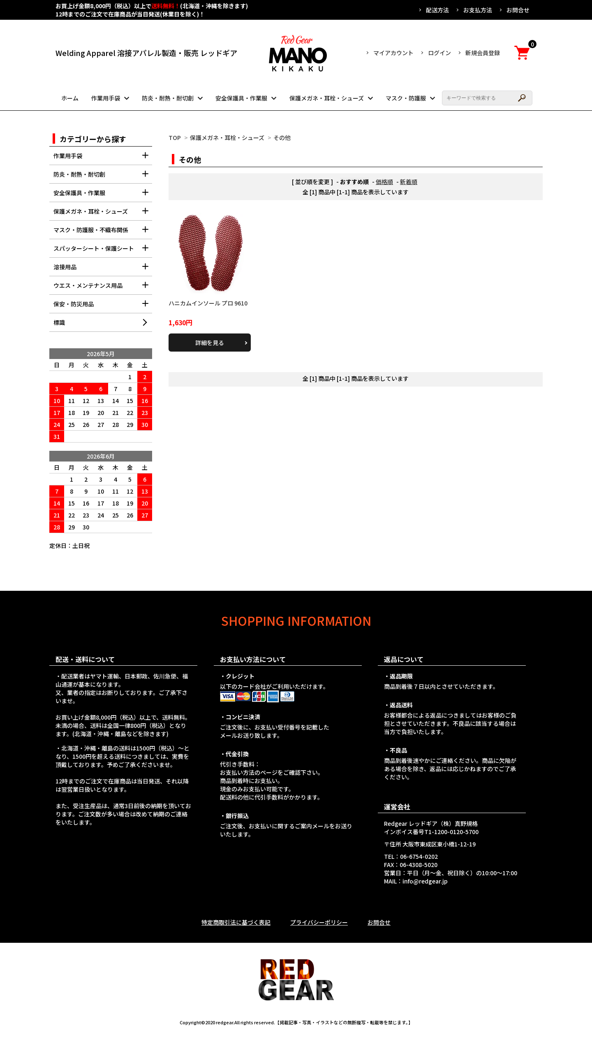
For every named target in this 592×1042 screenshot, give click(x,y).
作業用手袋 (105, 98)
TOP (175, 137)
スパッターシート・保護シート (102, 251)
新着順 (408, 181)
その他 (282, 137)
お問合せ (518, 10)
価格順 (384, 181)
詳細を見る (209, 342)
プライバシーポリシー (319, 922)
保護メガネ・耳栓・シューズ (326, 98)
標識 (59, 322)
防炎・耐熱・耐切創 (168, 98)
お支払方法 (477, 10)
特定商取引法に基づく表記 (236, 922)
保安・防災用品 (102, 306)
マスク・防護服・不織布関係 (102, 232)
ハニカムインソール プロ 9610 (208, 303)
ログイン (439, 53)
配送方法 (437, 10)
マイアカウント (393, 53)
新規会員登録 (482, 53)
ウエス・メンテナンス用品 (102, 288)
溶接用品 (102, 269)
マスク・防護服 (406, 98)
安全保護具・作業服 (241, 98)
